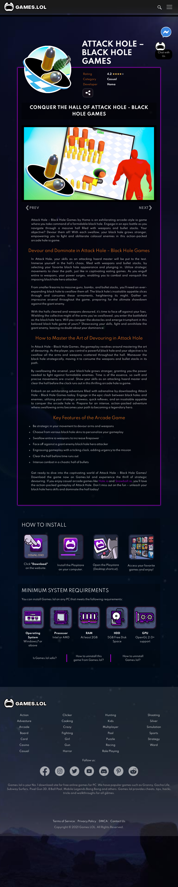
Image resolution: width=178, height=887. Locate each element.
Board (24, 733)
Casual (112, 79)
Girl (67, 739)
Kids (111, 721)
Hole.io (103, 481)
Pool (110, 733)
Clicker (67, 715)
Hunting (110, 715)
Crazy (67, 727)
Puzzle (110, 739)
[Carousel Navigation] (89, 208)
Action (24, 715)
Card (24, 739)
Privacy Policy (87, 821)
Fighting (67, 733)
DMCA (103, 821)
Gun (67, 745)
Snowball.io (123, 481)
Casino (24, 745)
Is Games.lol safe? (45, 658)
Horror (67, 751)
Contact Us (117, 821)
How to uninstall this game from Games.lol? (89, 658)
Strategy (154, 739)
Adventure (24, 721)
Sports (153, 733)
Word (154, 745)
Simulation (154, 727)
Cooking (67, 721)
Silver (154, 721)
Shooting (154, 715)
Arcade (24, 727)
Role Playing (110, 751)
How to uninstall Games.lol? (133, 658)
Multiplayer (110, 727)
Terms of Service (64, 821)
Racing (110, 745)
